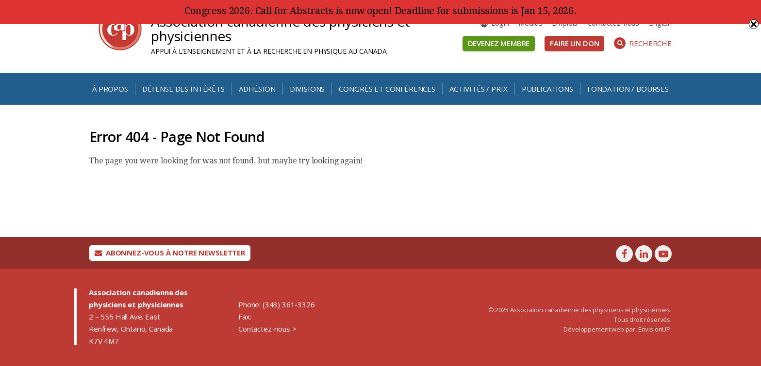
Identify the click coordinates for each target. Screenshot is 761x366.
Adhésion (257, 89)
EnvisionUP (654, 329)
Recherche (643, 43)
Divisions (307, 89)
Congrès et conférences (387, 89)
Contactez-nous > (267, 329)
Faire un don (574, 43)
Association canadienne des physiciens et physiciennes (280, 28)
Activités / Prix (478, 89)
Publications (547, 89)
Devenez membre (499, 43)
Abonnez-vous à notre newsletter (170, 252)
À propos (110, 89)
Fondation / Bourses (628, 89)
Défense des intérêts (183, 89)
